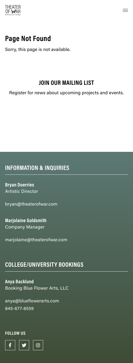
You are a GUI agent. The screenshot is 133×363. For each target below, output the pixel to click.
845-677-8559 (19, 308)
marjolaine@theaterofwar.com (36, 240)
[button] (125, 10)
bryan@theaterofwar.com (31, 204)
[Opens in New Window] (10, 345)
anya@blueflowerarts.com (32, 301)
